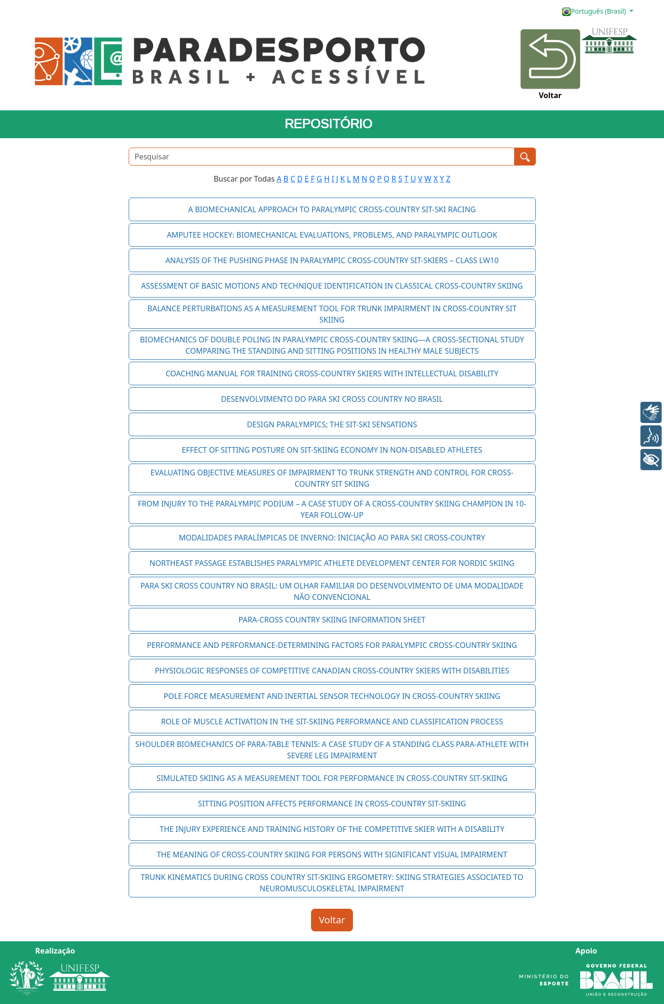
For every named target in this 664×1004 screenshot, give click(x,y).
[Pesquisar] (322, 157)
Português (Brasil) (595, 12)
